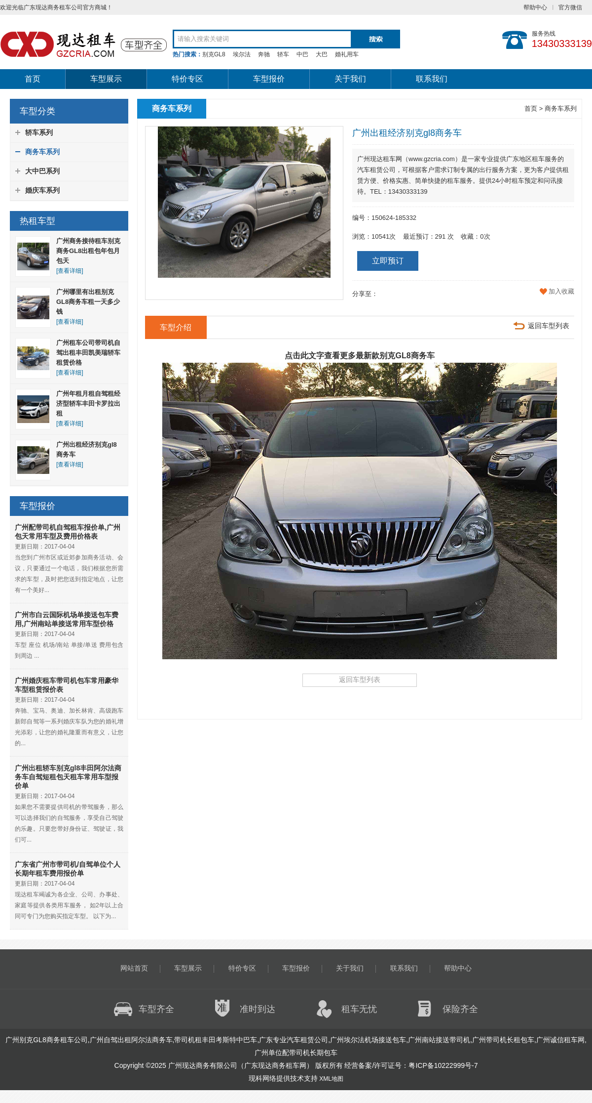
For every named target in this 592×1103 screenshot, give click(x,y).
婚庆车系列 (42, 190)
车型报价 (269, 79)
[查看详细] (69, 270)
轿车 (283, 54)
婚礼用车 (347, 54)
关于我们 (350, 79)
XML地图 (331, 1078)
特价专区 (187, 79)
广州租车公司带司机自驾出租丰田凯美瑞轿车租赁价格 (88, 352)
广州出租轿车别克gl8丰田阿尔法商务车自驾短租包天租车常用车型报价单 (68, 777)
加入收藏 (561, 291)
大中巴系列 (42, 171)
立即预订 (388, 260)
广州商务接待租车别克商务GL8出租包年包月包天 (88, 250)
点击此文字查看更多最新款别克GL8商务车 (359, 355)
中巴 (302, 54)
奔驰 (264, 54)
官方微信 (570, 7)
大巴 (322, 54)
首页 (32, 79)
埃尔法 (242, 54)
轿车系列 (39, 132)
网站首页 (134, 968)
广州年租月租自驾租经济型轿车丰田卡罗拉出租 (88, 403)
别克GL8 (213, 54)
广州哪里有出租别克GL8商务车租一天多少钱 (88, 301)
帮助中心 (535, 7)
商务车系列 (42, 152)
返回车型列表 (548, 326)
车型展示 (106, 79)
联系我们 (431, 79)
